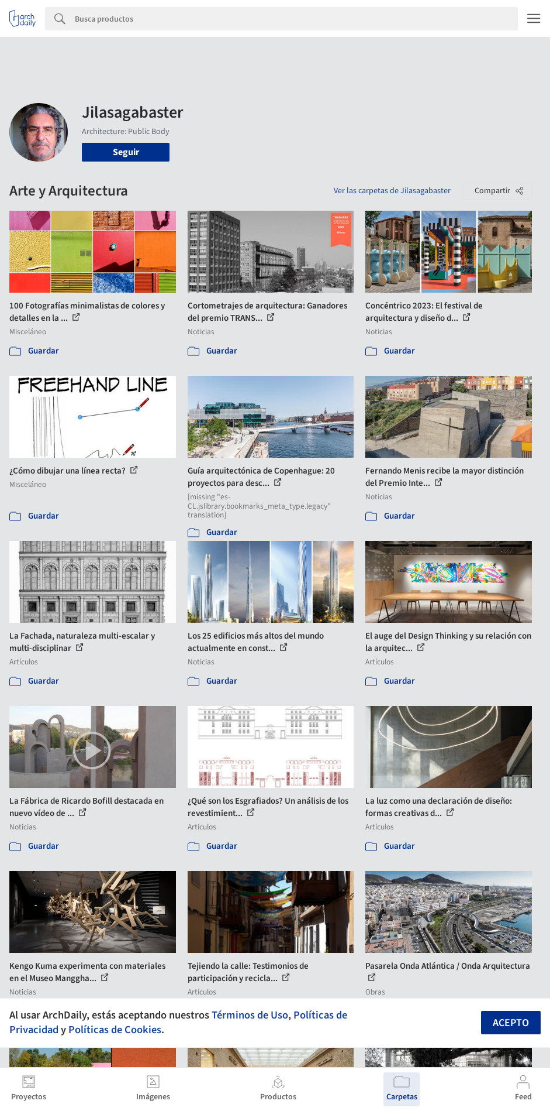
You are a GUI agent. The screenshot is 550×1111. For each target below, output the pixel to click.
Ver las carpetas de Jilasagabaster (392, 191)
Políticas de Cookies (114, 1029)
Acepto (511, 1023)
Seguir (126, 152)
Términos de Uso (250, 1015)
